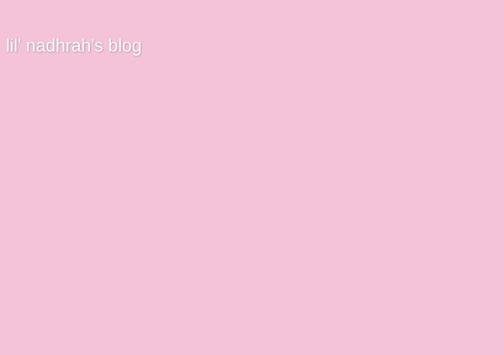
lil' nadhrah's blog (74, 45)
